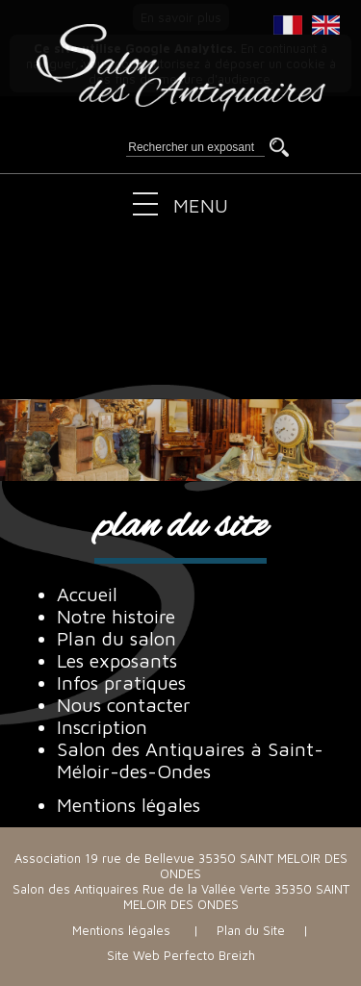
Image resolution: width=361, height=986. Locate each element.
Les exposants (117, 660)
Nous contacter (124, 705)
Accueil (87, 594)
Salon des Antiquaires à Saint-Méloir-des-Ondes (190, 760)
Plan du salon (116, 638)
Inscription (102, 727)
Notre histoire (116, 616)
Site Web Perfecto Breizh (181, 955)
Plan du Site (251, 930)
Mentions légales (128, 805)
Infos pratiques (121, 682)
